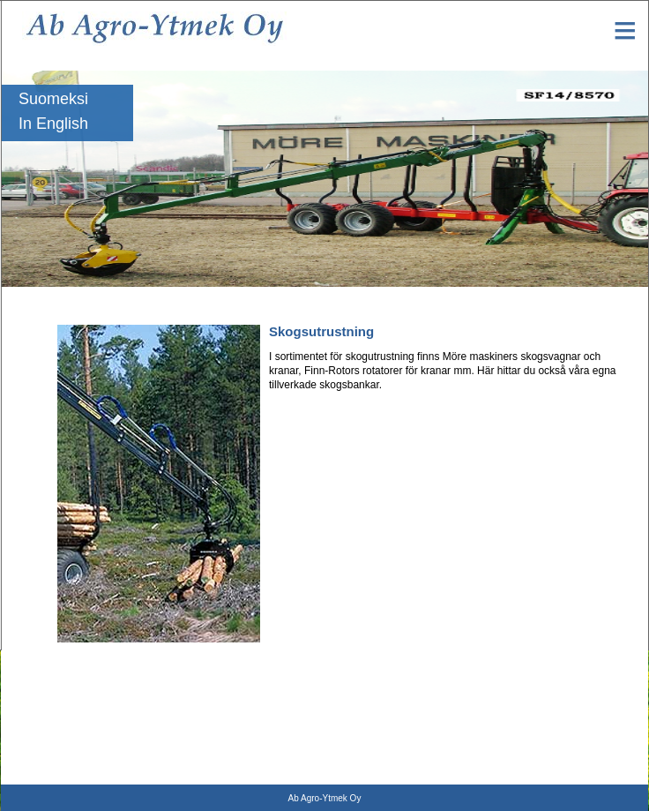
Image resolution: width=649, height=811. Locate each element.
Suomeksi (53, 99)
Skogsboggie (31, 723)
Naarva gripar (32, 773)
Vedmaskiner (31, 748)
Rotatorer (23, 674)
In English (53, 123)
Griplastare (26, 699)
